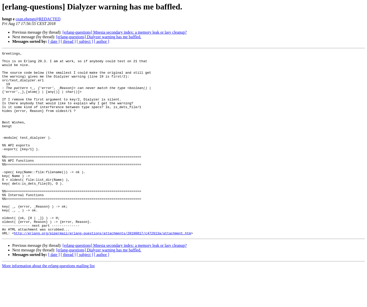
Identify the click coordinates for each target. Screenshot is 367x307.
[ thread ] (68, 41)
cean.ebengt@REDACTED (38, 19)
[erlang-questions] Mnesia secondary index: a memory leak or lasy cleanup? (124, 32)
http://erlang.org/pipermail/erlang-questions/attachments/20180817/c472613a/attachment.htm (102, 269)
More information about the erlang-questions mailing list (48, 302)
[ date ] (54, 41)
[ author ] (101, 41)
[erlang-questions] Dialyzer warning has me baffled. (98, 37)
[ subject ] (85, 41)
